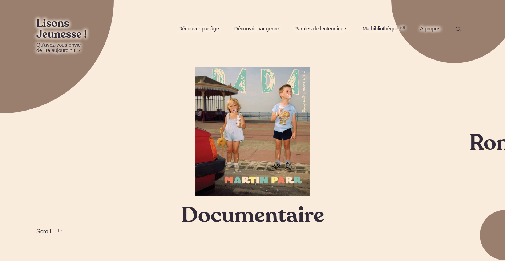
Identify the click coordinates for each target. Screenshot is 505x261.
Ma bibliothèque (384, 28)
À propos (430, 29)
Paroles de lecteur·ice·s (320, 29)
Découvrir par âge (198, 29)
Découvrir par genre (256, 29)
